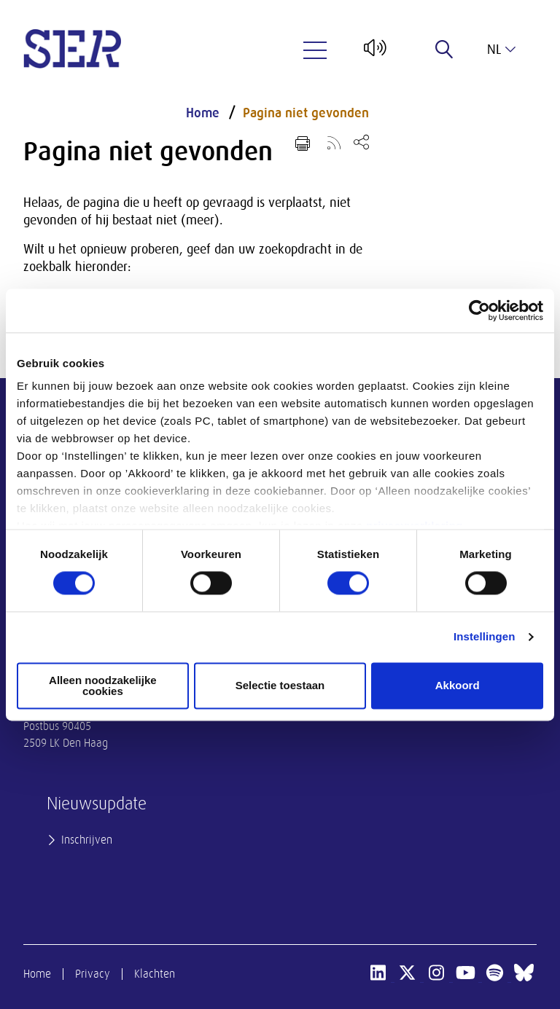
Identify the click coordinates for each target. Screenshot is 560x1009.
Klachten (154, 974)
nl (501, 49)
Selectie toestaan (280, 686)
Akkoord (457, 686)
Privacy (92, 974)
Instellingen (485, 637)
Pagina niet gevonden (306, 113)
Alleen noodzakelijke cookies (103, 685)
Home (202, 113)
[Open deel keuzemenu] (361, 141)
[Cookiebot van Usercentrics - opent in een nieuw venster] (479, 310)
